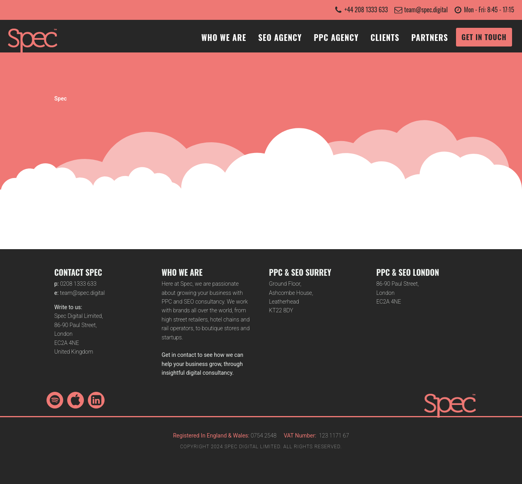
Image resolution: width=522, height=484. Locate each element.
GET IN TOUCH (484, 37)
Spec (60, 98)
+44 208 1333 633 (366, 9)
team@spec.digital (426, 9)
